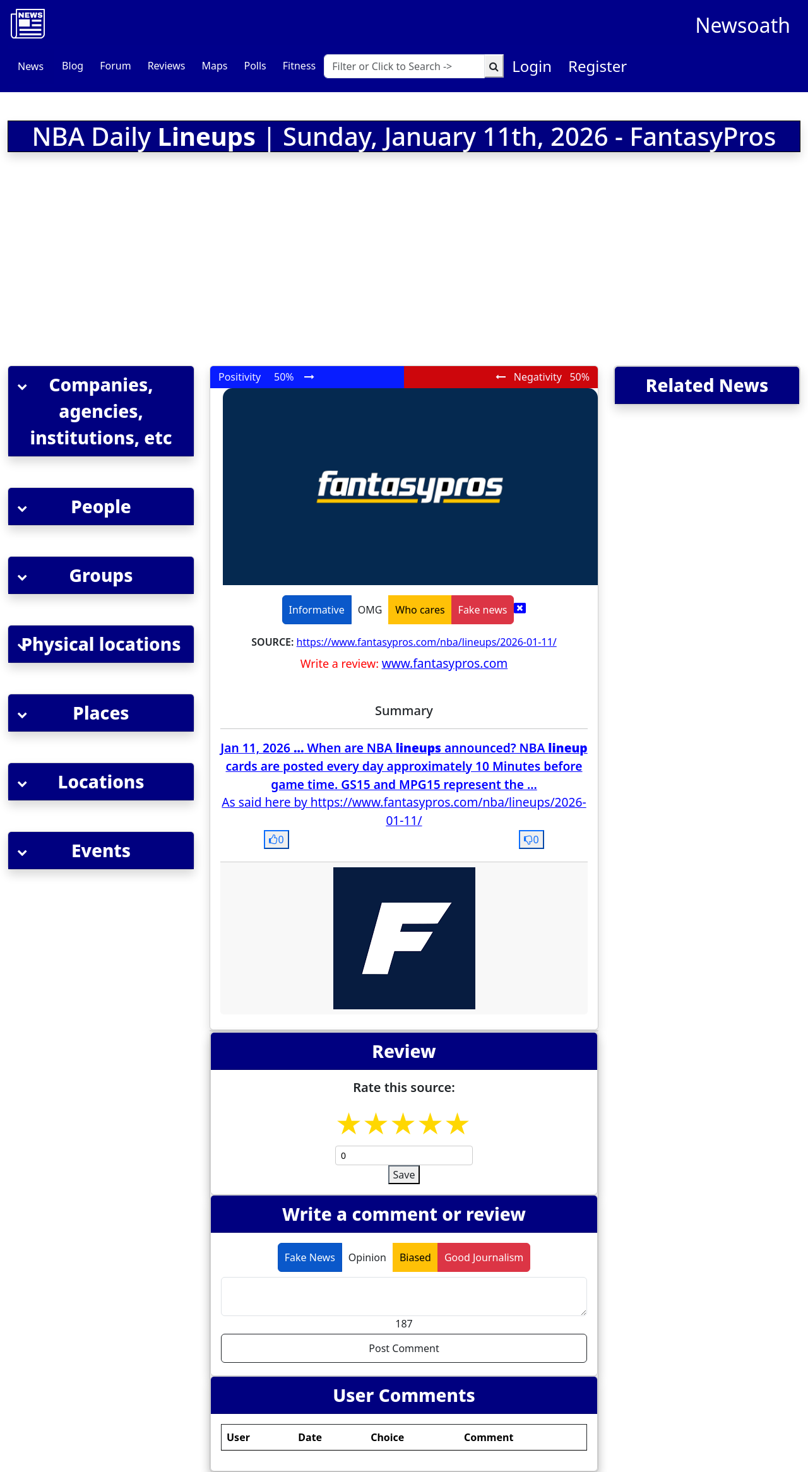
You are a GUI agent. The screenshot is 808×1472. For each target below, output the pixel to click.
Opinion (367, 1257)
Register (597, 66)
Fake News (310, 1257)
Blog (72, 66)
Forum (115, 66)
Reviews (167, 66)
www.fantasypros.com (445, 663)
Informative (317, 610)
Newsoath (742, 25)
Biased (415, 1257)
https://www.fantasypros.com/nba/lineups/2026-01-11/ (427, 642)
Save (404, 1175)
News (31, 66)
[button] (101, 411)
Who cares (419, 610)
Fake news (483, 610)
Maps (214, 66)
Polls (255, 66)
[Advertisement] (269, 261)
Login (532, 66)
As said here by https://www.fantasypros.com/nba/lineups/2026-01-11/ (404, 811)
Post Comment (404, 1348)
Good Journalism (483, 1257)
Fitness (299, 66)
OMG (370, 610)
